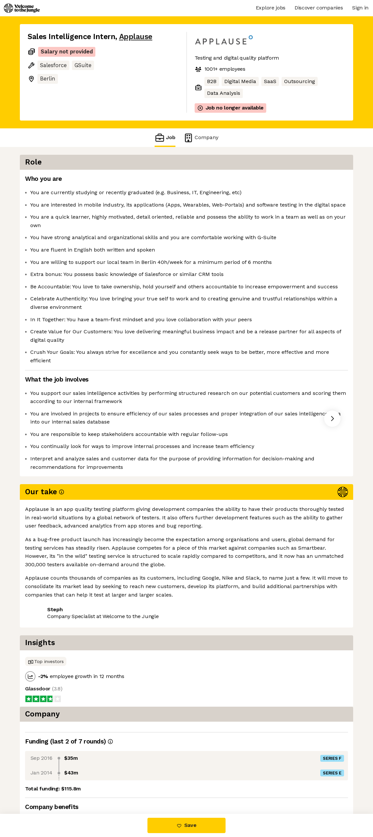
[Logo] (22, 8)
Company (200, 137)
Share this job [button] (45, 643)
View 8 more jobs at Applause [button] (111, 643)
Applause (135, 36)
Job (165, 137)
